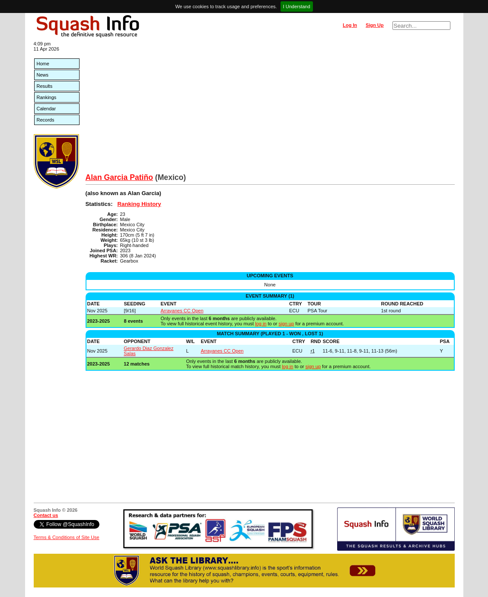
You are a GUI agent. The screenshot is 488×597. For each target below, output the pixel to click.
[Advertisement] (270, 108)
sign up (286, 323)
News (43, 74)
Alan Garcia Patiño (119, 177)
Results (45, 86)
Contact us (46, 515)
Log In (350, 25)
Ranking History (139, 204)
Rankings (47, 97)
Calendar (46, 108)
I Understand (296, 6)
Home (43, 63)
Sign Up (375, 25)
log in (260, 323)
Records (45, 119)
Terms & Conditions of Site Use (66, 537)
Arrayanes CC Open (182, 310)
